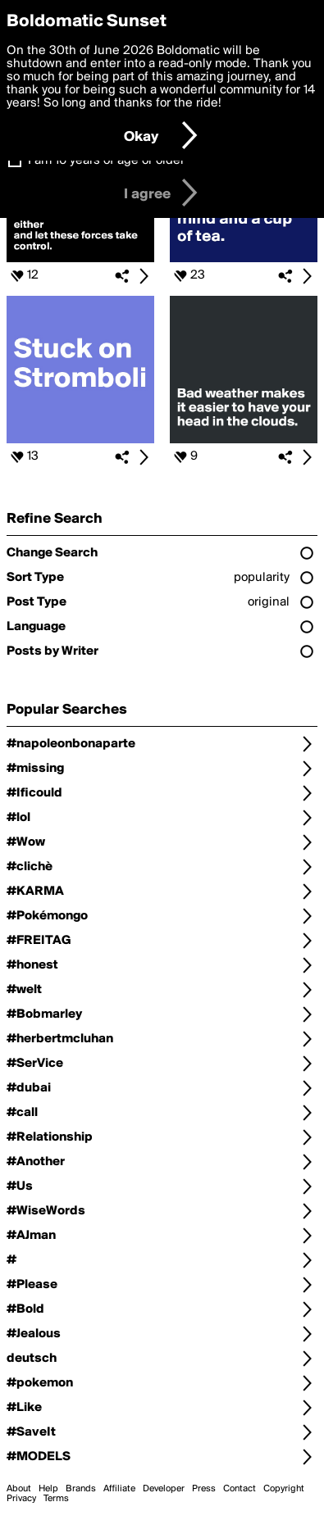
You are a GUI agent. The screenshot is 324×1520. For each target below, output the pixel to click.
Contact (239, 1489)
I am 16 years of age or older (106, 160)
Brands (81, 1489)
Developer (164, 1489)
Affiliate (119, 1489)
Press (204, 1489)
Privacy (21, 1499)
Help (48, 1489)
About (19, 1489)
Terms (56, 1499)
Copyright (283, 1489)
